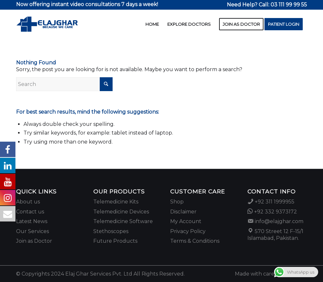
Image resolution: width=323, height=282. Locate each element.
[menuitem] (265, 5)
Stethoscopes (110, 231)
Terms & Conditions (194, 241)
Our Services (32, 231)
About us (28, 202)
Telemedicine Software (123, 221)
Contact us (30, 212)
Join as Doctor (34, 241)
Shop (177, 202)
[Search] (64, 84)
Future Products (115, 241)
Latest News (31, 221)
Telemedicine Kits (115, 202)
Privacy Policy (188, 231)
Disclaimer (183, 212)
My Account (185, 221)
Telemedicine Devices (121, 212)
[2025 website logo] (47, 24)
